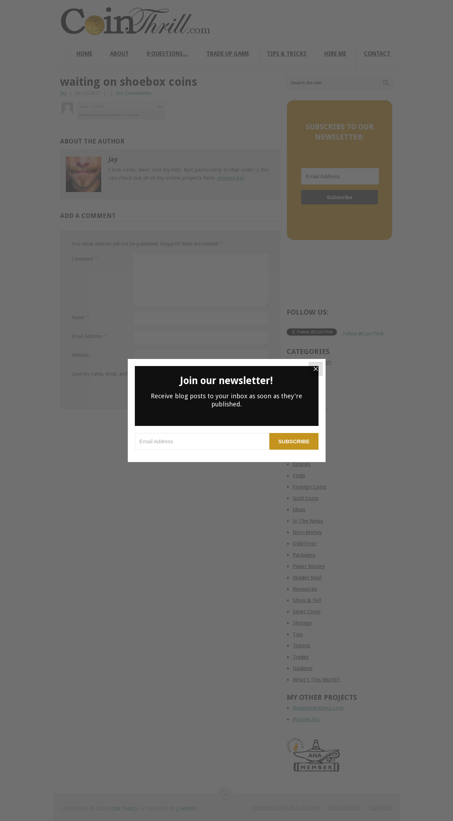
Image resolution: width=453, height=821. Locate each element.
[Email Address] (202, 441)
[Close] (316, 369)
